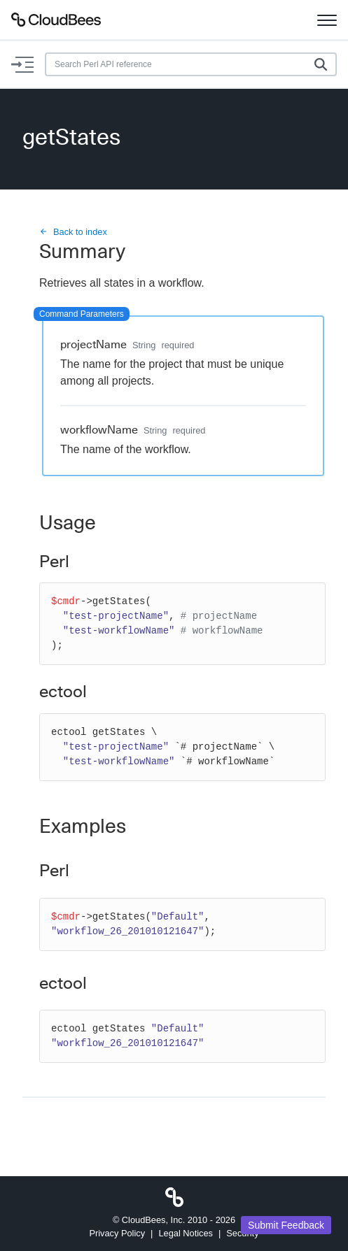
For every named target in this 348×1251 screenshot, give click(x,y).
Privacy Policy (117, 1233)
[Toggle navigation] (327, 19)
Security (242, 1233)
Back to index (73, 232)
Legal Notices (185, 1233)
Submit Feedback (286, 1225)
